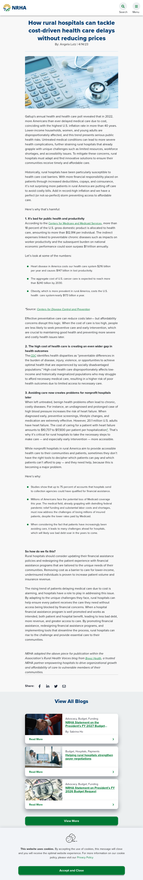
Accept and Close (71, 870)
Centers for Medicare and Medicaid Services (75, 223)
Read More (71, 739)
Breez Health (93, 658)
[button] (135, 4)
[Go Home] (15, 7)
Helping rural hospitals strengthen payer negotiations (89, 756)
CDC (33, 356)
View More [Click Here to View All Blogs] (71, 821)
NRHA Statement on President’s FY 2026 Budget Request (90, 789)
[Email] (64, 686)
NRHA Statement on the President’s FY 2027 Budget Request (85, 724)
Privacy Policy (85, 857)
